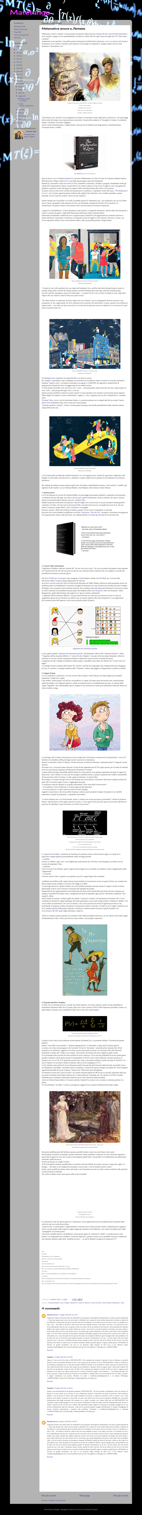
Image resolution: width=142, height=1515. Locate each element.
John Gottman (107, 1303)
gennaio (21, 119)
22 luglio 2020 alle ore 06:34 (63, 1388)
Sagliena (100, 103)
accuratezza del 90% (51, 911)
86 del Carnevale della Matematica (115, 34)
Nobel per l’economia (57, 578)
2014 (18, 123)
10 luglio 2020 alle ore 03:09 (63, 1357)
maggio (21, 96)
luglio (20, 93)
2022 (18, 59)
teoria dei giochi (97, 591)
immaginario (81, 41)
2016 (18, 78)
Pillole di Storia (19, 29)
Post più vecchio (120, 1495)
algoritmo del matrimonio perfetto (85, 648)
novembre (21, 83)
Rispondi (50, 1350)
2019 (18, 68)
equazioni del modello (52, 854)
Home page (85, 1495)
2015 (18, 81)
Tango (16, 32)
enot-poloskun (79, 1509)
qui (79, 498)
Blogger (95, 1509)
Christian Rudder (53, 1303)
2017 (18, 74)
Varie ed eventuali (19, 35)
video (122, 1303)
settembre (21, 90)
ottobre (20, 87)
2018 (18, 71)
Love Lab (121, 757)
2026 (18, 46)
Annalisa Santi (31, 131)
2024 (18, 53)
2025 (18, 49)
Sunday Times (48, 400)
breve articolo (50, 583)
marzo (20, 113)
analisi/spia (94, 515)
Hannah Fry (69, 178)
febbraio (21, 116)
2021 (18, 62)
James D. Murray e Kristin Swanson (90, 1303)
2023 (18, 56)
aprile (20, 109)
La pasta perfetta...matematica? (26, 105)
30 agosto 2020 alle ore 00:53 (67, 1421)
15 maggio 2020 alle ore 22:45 (68, 1315)
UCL (66, 181)
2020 (18, 65)
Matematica (116, 1303)
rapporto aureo (54, 383)
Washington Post (49, 378)
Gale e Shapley (64, 1303)
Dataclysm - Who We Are (91, 512)
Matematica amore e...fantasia (24, 100)
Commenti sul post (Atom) (57, 1500)
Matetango (30, 12)
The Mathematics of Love (81, 173)
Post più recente (49, 1495)
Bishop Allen (80, 500)
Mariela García (52, 1315)
